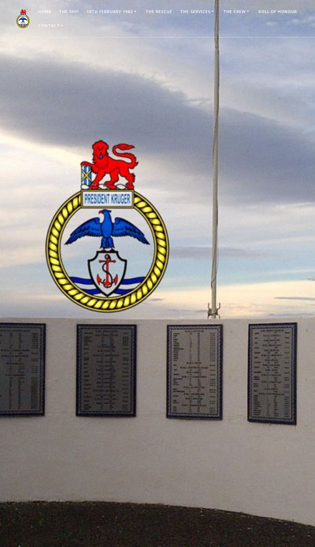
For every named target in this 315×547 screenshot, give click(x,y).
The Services (195, 11)
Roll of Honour (278, 11)
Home (44, 11)
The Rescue (159, 11)
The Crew (234, 11)
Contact (49, 25)
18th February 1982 (110, 11)
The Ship (69, 11)
